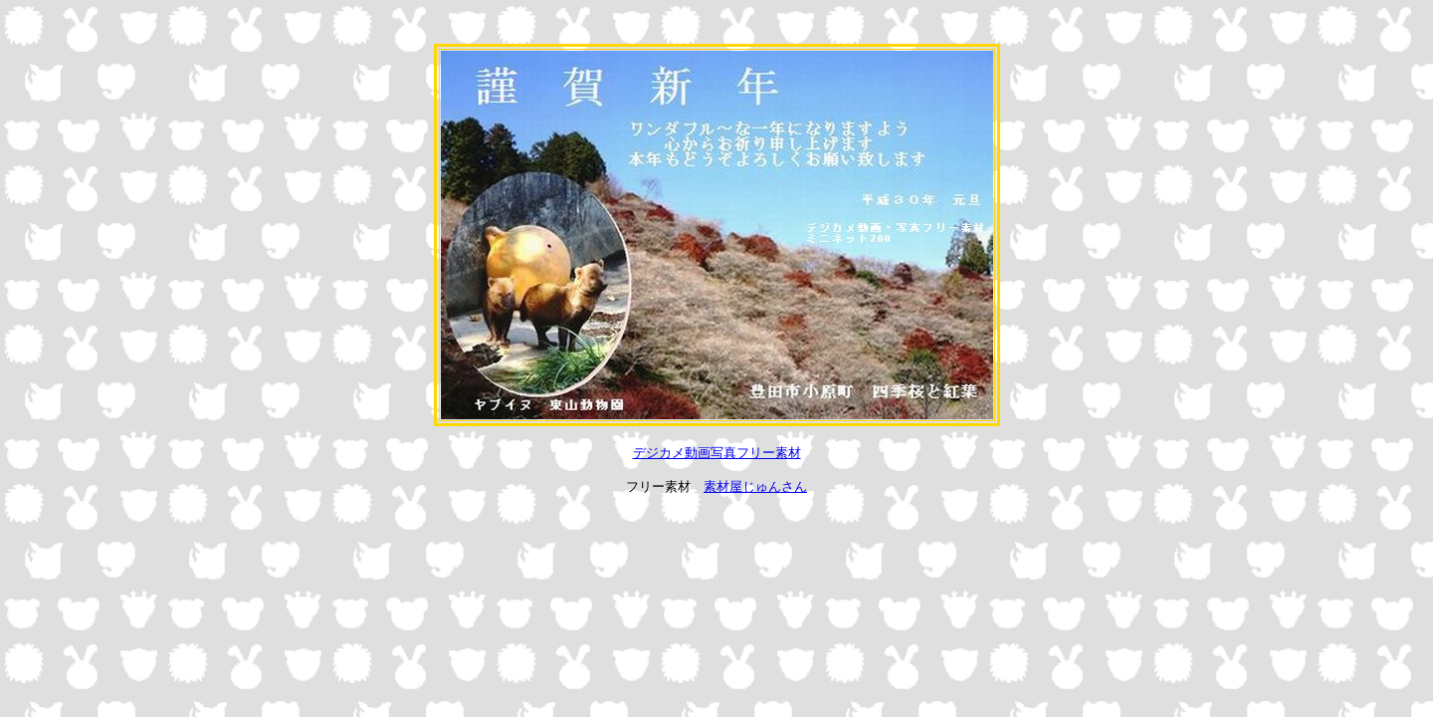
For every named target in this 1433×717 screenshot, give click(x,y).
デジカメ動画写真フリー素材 (717, 452)
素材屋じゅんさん (755, 486)
